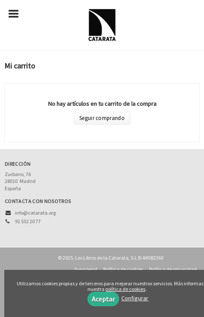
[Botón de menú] (17, 14)
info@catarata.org (35, 212)
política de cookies (125, 289)
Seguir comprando (102, 118)
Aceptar (103, 299)
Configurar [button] (134, 298)
